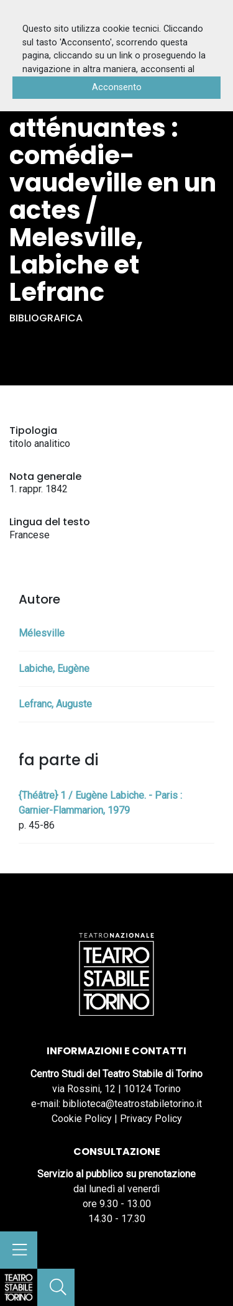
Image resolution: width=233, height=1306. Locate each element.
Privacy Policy (151, 1118)
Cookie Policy (82, 1118)
